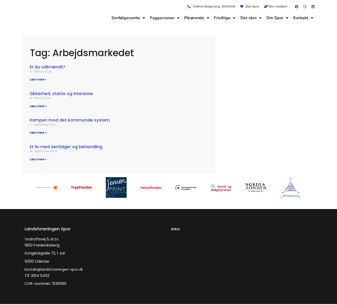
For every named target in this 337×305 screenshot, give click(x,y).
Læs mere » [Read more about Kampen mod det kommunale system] (38, 133)
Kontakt (303, 17)
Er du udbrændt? (47, 67)
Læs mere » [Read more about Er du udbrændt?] (38, 79)
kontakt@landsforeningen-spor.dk (56, 270)
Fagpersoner (164, 17)
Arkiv (176, 230)
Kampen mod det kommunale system (70, 120)
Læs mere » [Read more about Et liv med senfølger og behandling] (38, 160)
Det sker (251, 17)
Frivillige (224, 17)
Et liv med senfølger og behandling (66, 147)
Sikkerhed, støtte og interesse (61, 94)
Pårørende (196, 17)
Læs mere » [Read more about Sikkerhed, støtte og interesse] (38, 106)
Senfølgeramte (128, 17)
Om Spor (277, 17)
